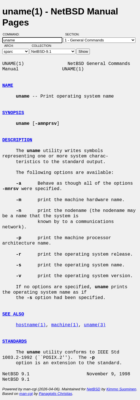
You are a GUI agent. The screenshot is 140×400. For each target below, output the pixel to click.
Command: (13, 34)
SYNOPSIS (13, 113)
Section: (73, 34)
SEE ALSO (13, 314)
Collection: (42, 45)
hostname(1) (31, 325)
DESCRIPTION (17, 140)
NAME (7, 86)
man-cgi (26, 393)
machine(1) (65, 325)
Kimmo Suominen (121, 389)
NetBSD (93, 389)
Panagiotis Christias (55, 393)
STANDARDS (14, 341)
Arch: (11, 45)
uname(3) (95, 325)
